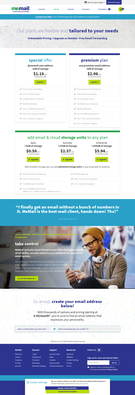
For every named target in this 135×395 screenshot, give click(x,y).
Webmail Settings (39, 366)
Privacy (69, 363)
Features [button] (41, 9)
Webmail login (114, 2)
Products (35, 360)
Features (18, 360)
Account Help (54, 354)
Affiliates (70, 357)
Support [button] (70, 9)
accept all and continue (88, 391)
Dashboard (36, 357)
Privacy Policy (73, 378)
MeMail (52, 378)
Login (34, 354)
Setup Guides (54, 363)
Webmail (70, 354)
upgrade (33, 159)
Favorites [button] (104, 9)
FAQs (51, 357)
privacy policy (83, 387)
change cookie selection (46, 391)
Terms (69, 366)
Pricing (18, 363)
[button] (120, 10)
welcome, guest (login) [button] (95, 2)
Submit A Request (56, 366)
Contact (52, 360)
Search (18, 357)
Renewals (36, 363)
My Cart (18, 366)
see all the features (26, 278)
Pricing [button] (56, 9)
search (40, 82)
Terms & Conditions (83, 378)
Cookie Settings (73, 360)
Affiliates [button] (86, 9)
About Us (18, 354)
